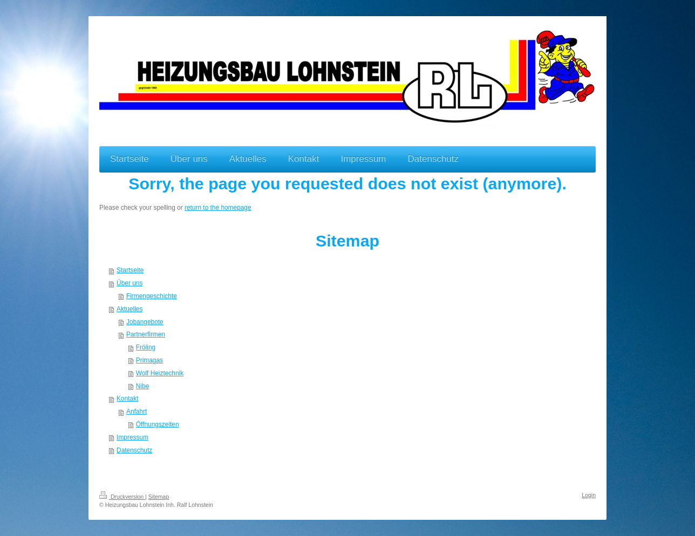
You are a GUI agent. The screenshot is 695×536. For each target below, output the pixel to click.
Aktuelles (129, 309)
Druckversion (122, 496)
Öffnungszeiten (157, 424)
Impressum (132, 437)
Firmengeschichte (151, 296)
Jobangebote (144, 322)
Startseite (130, 270)
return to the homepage (218, 207)
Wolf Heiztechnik (159, 373)
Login (589, 495)
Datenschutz (134, 450)
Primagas (149, 360)
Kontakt (127, 398)
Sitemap (158, 496)
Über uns (129, 283)
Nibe (142, 386)
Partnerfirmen (145, 334)
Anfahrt (136, 411)
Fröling (145, 347)
